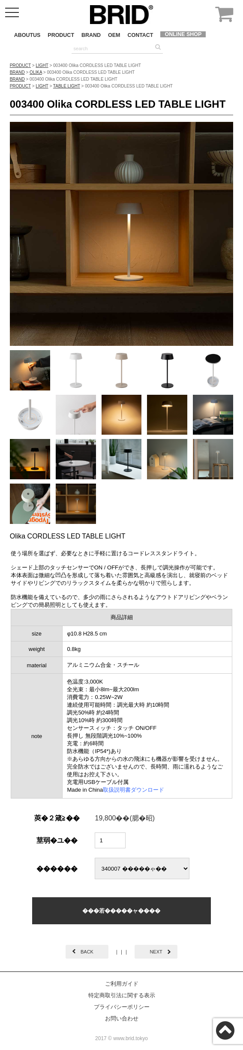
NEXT (156, 951)
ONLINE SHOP (183, 34)
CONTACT (140, 35)
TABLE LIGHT (66, 86)
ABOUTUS (27, 35)
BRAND (91, 35)
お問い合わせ (121, 1018)
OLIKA (36, 72)
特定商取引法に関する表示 (121, 995)
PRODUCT (61, 35)
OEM (114, 35)
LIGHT (42, 65)
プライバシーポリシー (122, 1007)
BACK (87, 951)
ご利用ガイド (121, 983)
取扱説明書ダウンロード (133, 790)
